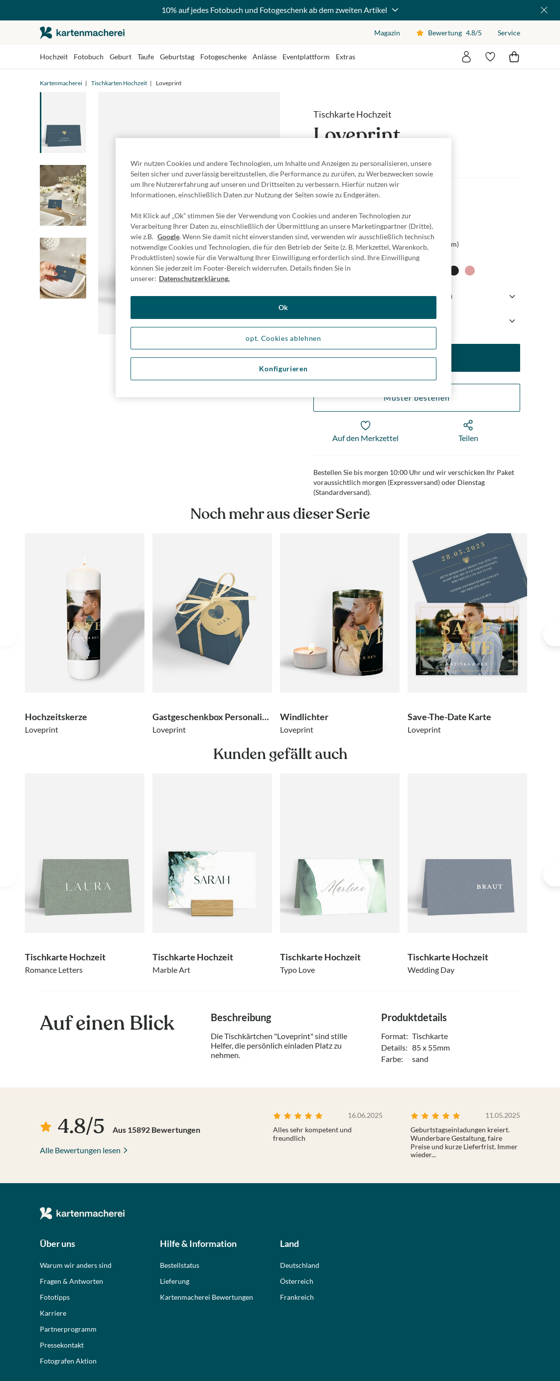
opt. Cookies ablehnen (283, 338)
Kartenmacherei (61, 83)
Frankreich (297, 1297)
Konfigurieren (283, 368)
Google (168, 236)
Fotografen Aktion (68, 1361)
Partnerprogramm (68, 1329)
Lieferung (174, 1281)
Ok (283, 307)
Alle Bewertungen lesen (80, 1150)
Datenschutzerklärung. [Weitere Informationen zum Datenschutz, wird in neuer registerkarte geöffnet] (194, 278)
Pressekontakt (62, 1345)
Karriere (53, 1313)
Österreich (296, 1281)
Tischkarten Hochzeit (119, 83)
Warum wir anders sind (76, 1265)
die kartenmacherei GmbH (82, 32)
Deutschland (299, 1265)
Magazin (387, 32)
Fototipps (55, 1297)
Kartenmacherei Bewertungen (206, 1297)
